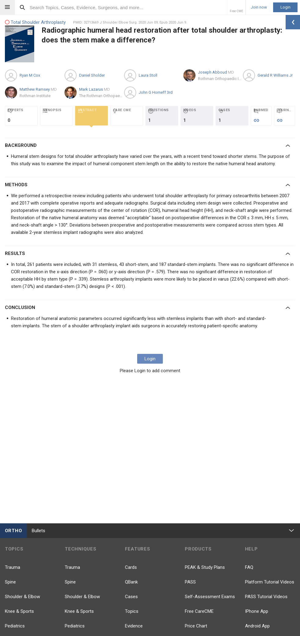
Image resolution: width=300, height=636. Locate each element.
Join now (259, 7)
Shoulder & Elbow (22, 596)
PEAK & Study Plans (205, 567)
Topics (131, 611)
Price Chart (196, 626)
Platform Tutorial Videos (269, 582)
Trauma (12, 567)
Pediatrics (15, 626)
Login (285, 7)
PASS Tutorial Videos (266, 596)
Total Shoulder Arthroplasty (35, 22)
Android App (257, 626)
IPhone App (256, 611)
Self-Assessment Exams (210, 596)
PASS (190, 582)
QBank (131, 582)
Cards (131, 567)
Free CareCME (199, 611)
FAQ (249, 567)
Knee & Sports (19, 611)
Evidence (134, 626)
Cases (131, 596)
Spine (10, 582)
